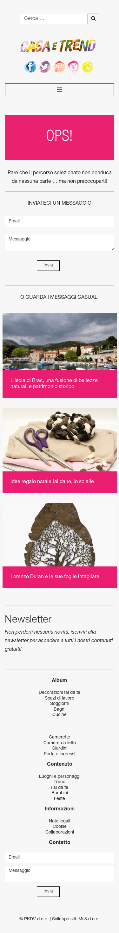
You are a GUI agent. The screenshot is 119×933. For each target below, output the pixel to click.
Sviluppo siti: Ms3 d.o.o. (76, 919)
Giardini (59, 748)
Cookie (60, 827)
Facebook (30, 66)
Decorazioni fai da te (59, 693)
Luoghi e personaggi (59, 777)
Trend (59, 782)
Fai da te (59, 788)
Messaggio (59, 242)
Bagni (59, 709)
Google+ (89, 66)
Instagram (74, 66)
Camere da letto (59, 743)
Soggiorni (59, 704)
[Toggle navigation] (59, 89)
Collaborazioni (59, 832)
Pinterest (59, 66)
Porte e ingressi (59, 754)
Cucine (59, 715)
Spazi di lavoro (59, 698)
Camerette (59, 737)
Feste (59, 799)
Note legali (59, 821)
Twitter (45, 66)
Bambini (59, 793)
